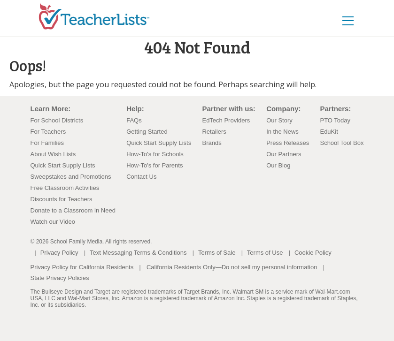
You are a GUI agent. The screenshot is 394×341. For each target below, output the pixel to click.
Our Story (279, 120)
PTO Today (335, 120)
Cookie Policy (313, 252)
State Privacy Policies (60, 277)
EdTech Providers (226, 120)
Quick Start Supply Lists (63, 165)
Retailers (214, 131)
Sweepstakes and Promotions (71, 176)
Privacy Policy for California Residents (82, 267)
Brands (211, 142)
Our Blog (278, 165)
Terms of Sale (216, 252)
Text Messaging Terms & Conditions (138, 252)
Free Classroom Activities (65, 187)
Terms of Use (265, 252)
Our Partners (283, 154)
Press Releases (287, 142)
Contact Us (141, 176)
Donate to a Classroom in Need (73, 210)
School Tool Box (341, 142)
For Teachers (48, 131)
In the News (282, 131)
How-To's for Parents (154, 165)
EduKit (329, 131)
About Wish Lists (53, 154)
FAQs (134, 120)
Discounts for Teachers (62, 199)
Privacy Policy (59, 252)
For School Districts (57, 120)
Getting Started (146, 131)
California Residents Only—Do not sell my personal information (232, 267)
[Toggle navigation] (348, 20)
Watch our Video (53, 221)
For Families (47, 142)
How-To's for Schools (155, 154)
